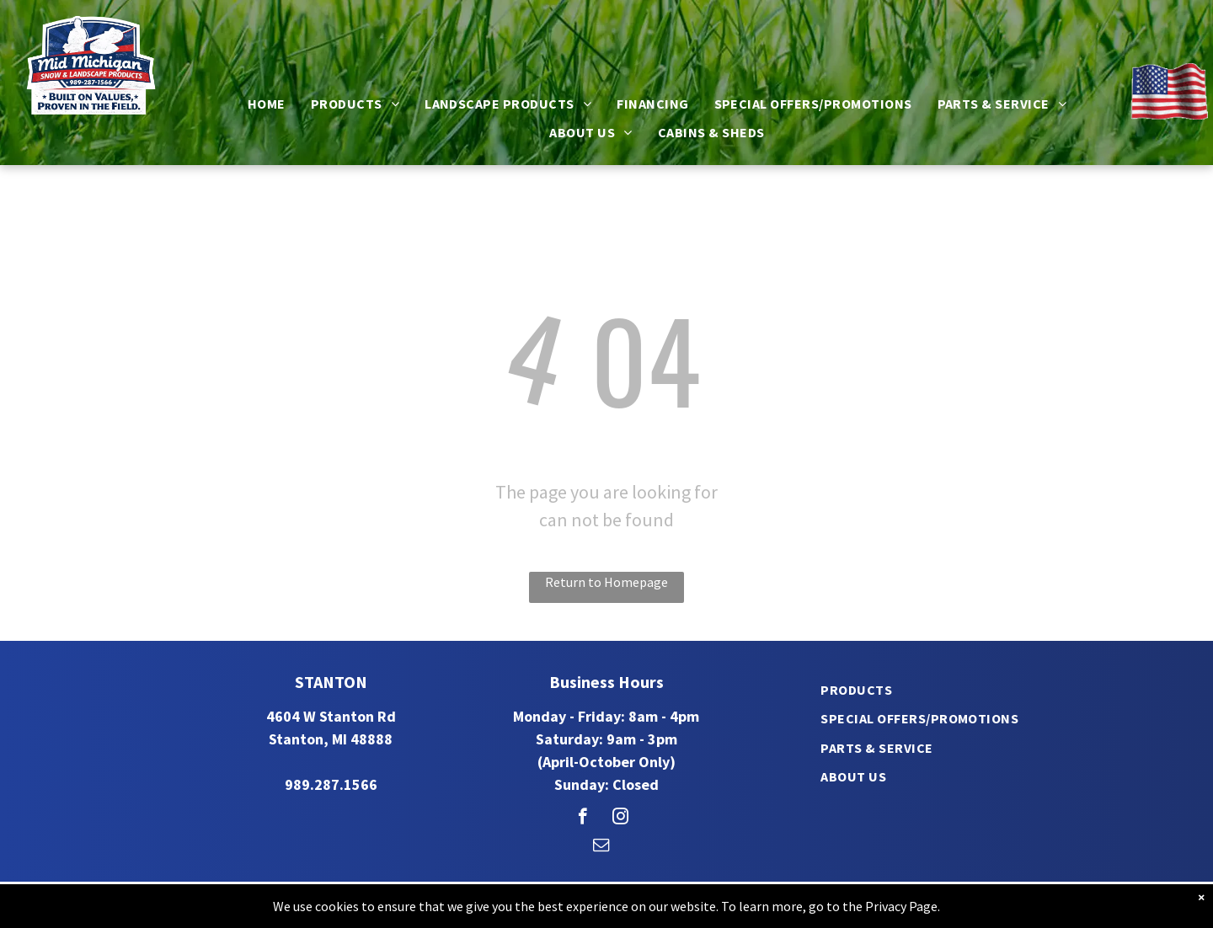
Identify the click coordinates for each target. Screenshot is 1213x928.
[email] (601, 847)
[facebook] (582, 818)
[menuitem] (266, 103)
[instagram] (620, 818)
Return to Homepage (606, 581)
